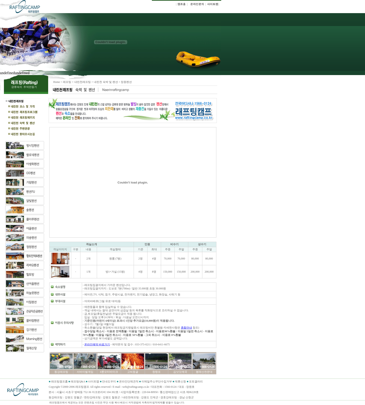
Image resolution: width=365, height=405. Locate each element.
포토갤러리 (196, 381)
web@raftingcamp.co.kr (135, 386)
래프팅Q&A (78, 381)
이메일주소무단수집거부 (157, 381)
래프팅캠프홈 (59, 381)
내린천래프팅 (82, 82)
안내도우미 (109, 381)
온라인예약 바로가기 (97, 344)
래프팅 (67, 82)
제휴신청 (180, 381)
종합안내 (186, 327)
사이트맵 (93, 381)
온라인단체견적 (129, 381)
